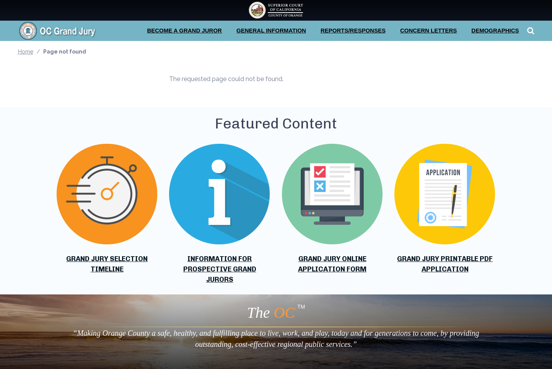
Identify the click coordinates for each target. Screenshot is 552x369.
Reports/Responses (353, 30)
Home (25, 52)
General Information (271, 30)
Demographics (495, 30)
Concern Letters (428, 30)
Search (529, 31)
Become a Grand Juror (184, 30)
